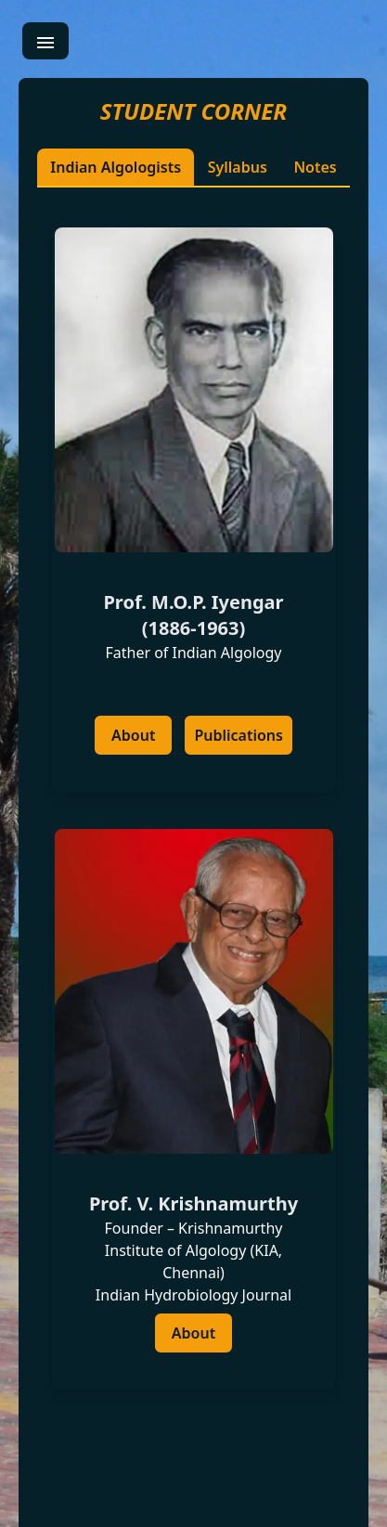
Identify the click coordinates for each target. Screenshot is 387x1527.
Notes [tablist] (314, 167)
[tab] (193, 808)
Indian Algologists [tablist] (115, 167)
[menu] (45, 40)
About (133, 735)
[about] (133, 735)
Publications (238, 735)
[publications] (238, 735)
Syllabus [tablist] (237, 167)
